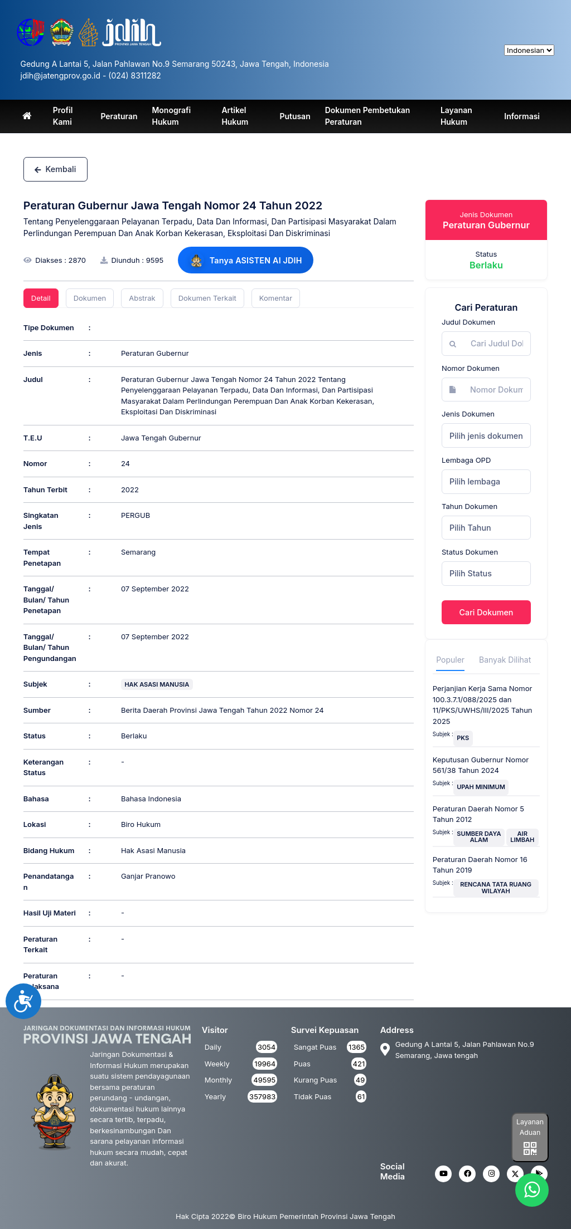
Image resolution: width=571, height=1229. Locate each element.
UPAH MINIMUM (481, 787)
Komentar (275, 297)
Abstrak (142, 297)
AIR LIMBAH (522, 837)
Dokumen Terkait (207, 297)
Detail (41, 297)
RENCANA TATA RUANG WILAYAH (495, 887)
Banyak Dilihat (505, 659)
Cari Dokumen (486, 612)
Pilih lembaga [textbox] (474, 481)
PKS (463, 738)
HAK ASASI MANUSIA (156, 684)
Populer (450, 659)
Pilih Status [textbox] (470, 573)
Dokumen (90, 297)
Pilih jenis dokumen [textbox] (486, 435)
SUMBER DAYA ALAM (479, 837)
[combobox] (486, 435)
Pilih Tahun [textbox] (470, 527)
